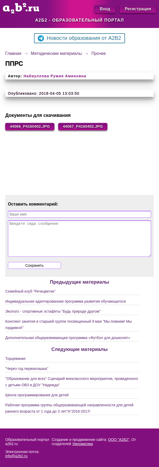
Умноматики (82, 444)
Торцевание (15, 365)
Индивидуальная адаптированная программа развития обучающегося (65, 308)
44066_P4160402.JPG (32, 127)
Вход (105, 9)
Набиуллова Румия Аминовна (54, 76)
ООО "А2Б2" (118, 439)
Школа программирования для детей (37, 402)
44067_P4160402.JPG (89, 127)
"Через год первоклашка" (26, 375)
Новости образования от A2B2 (79, 38)
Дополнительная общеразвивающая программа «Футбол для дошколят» (67, 344)
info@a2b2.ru (16, 456)
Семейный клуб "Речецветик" (30, 298)
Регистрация (138, 9)
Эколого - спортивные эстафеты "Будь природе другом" (52, 318)
